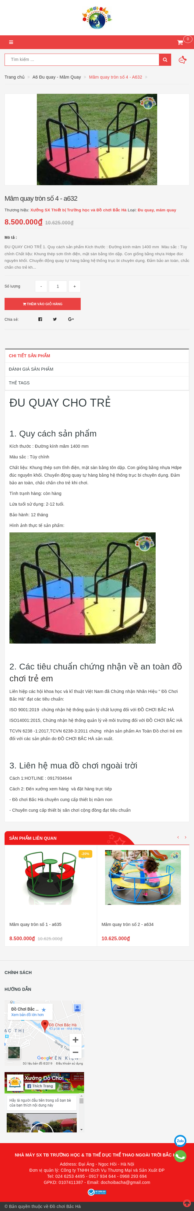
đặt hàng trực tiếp (94, 788)
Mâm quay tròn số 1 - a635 (35, 924)
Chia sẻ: (12, 319)
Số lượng (12, 286)
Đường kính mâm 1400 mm (62, 446)
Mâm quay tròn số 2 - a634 (128, 924)
